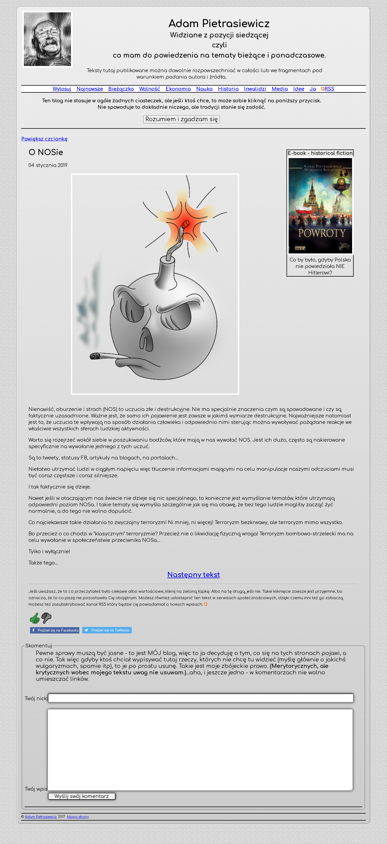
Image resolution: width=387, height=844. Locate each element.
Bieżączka (121, 89)
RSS (328, 89)
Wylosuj (62, 89)
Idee (298, 89)
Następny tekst (193, 575)
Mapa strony (78, 834)
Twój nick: (36, 698)
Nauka (204, 89)
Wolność (149, 89)
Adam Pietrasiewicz (41, 834)
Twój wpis (36, 807)
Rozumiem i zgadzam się (181, 119)
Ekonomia (178, 89)
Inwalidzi (255, 89)
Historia (228, 89)
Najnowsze (90, 89)
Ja (313, 89)
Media (280, 89)
